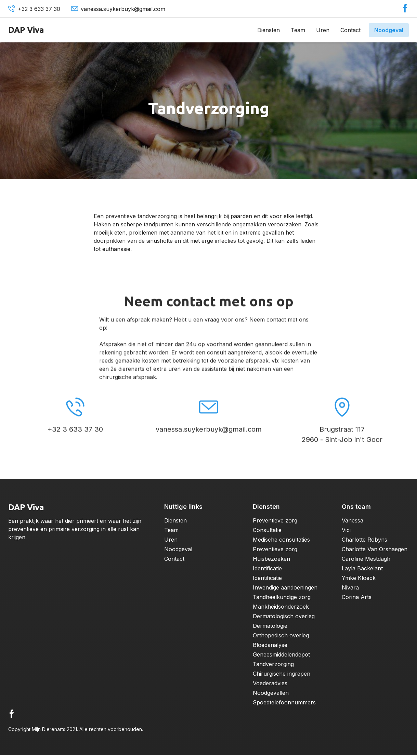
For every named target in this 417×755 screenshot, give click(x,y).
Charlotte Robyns (364, 539)
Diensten (268, 30)
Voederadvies (270, 683)
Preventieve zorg (275, 520)
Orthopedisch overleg (281, 635)
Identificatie (267, 568)
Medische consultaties (281, 539)
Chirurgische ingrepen (281, 673)
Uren (322, 30)
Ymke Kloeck (359, 577)
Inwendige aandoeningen (285, 587)
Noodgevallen (271, 692)
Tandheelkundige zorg (282, 597)
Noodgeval (388, 30)
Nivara (350, 587)
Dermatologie (270, 625)
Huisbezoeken (271, 558)
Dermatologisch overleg (284, 616)
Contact (350, 30)
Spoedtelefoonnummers (284, 702)
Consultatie (267, 530)
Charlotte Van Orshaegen (374, 549)
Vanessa (352, 520)
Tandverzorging (273, 664)
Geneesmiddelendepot (281, 654)
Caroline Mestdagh (366, 558)
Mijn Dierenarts (48, 729)
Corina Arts (357, 597)
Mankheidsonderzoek (281, 606)
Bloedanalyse (270, 644)
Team (298, 30)
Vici (346, 530)
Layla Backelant (362, 568)
